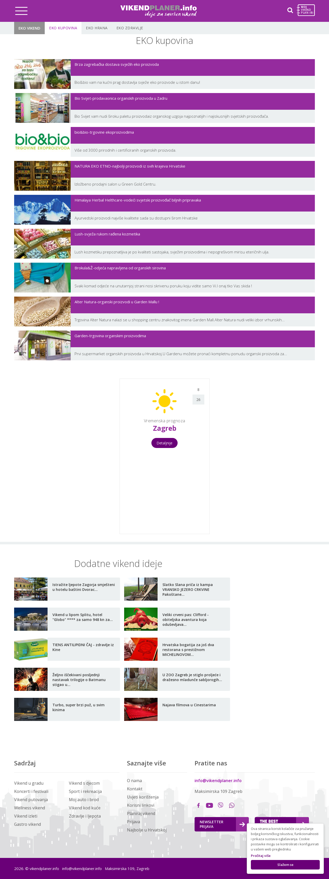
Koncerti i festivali (31, 791)
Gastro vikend (27, 824)
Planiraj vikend (141, 813)
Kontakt (134, 789)
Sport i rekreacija (85, 791)
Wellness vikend (29, 808)
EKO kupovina (63, 27)
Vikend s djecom (84, 783)
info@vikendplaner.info (218, 780)
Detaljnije (164, 443)
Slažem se (285, 864)
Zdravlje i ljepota (85, 816)
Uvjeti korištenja (143, 797)
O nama (134, 780)
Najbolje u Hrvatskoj (147, 830)
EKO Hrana (97, 27)
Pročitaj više (261, 855)
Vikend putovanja (31, 799)
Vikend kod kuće (84, 808)
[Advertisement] (59, 456)
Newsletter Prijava (222, 824)
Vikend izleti (25, 816)
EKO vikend (29, 28)
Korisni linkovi (140, 805)
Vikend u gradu (28, 783)
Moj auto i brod (84, 799)
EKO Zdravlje (129, 27)
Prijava (133, 822)
